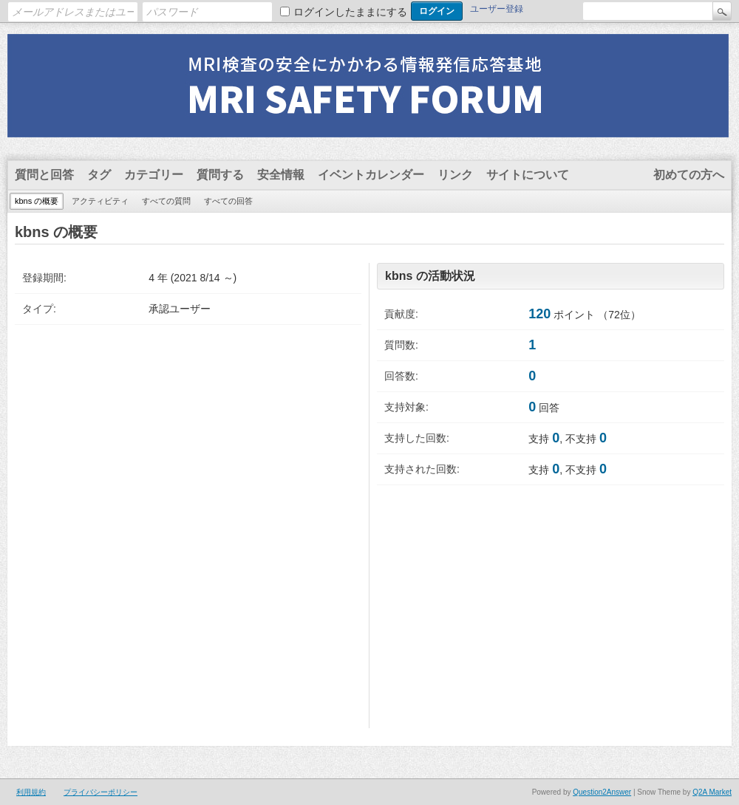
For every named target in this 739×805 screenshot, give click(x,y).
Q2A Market (712, 792)
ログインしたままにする (350, 12)
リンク (455, 174)
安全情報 (280, 174)
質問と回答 (44, 174)
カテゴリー (153, 174)
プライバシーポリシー (100, 792)
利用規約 (31, 792)
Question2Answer (602, 792)
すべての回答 (228, 200)
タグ (99, 174)
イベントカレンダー (371, 174)
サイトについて (527, 174)
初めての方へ (688, 174)
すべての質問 (166, 200)
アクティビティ (100, 200)
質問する (220, 174)
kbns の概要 (36, 200)
